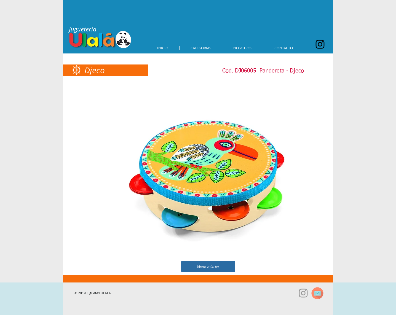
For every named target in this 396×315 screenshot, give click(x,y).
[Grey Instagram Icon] (303, 293)
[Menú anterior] (208, 266)
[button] (201, 48)
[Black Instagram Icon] (320, 44)
